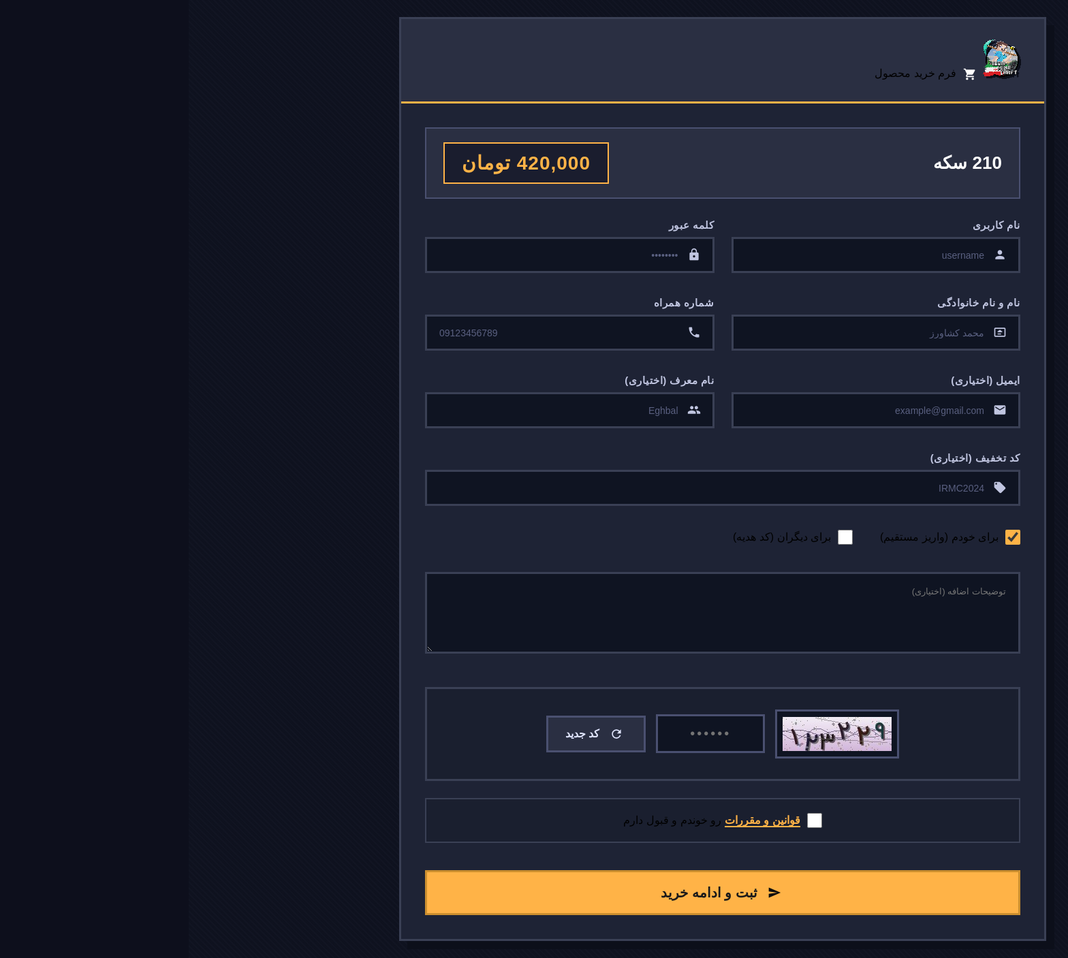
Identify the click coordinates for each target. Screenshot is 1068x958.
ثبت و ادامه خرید (532, 892)
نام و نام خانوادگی (790, 302)
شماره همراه (495, 302)
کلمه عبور (503, 225)
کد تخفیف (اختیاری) (787, 458)
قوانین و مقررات (574, 820)
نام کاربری (808, 225)
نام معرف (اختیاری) (480, 380)
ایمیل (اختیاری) (797, 380)
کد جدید (406, 734)
